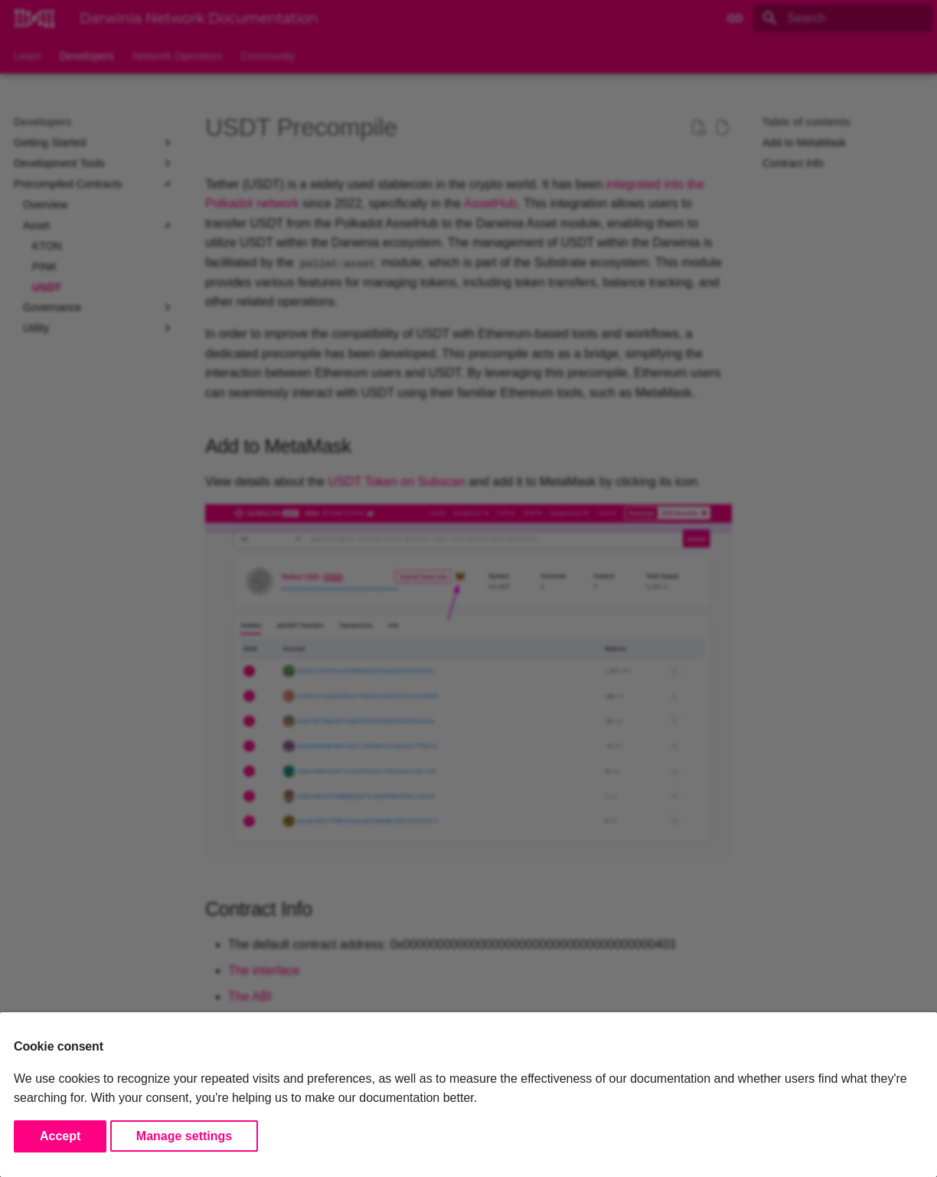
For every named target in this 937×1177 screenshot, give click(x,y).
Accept (60, 1136)
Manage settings (184, 1136)
